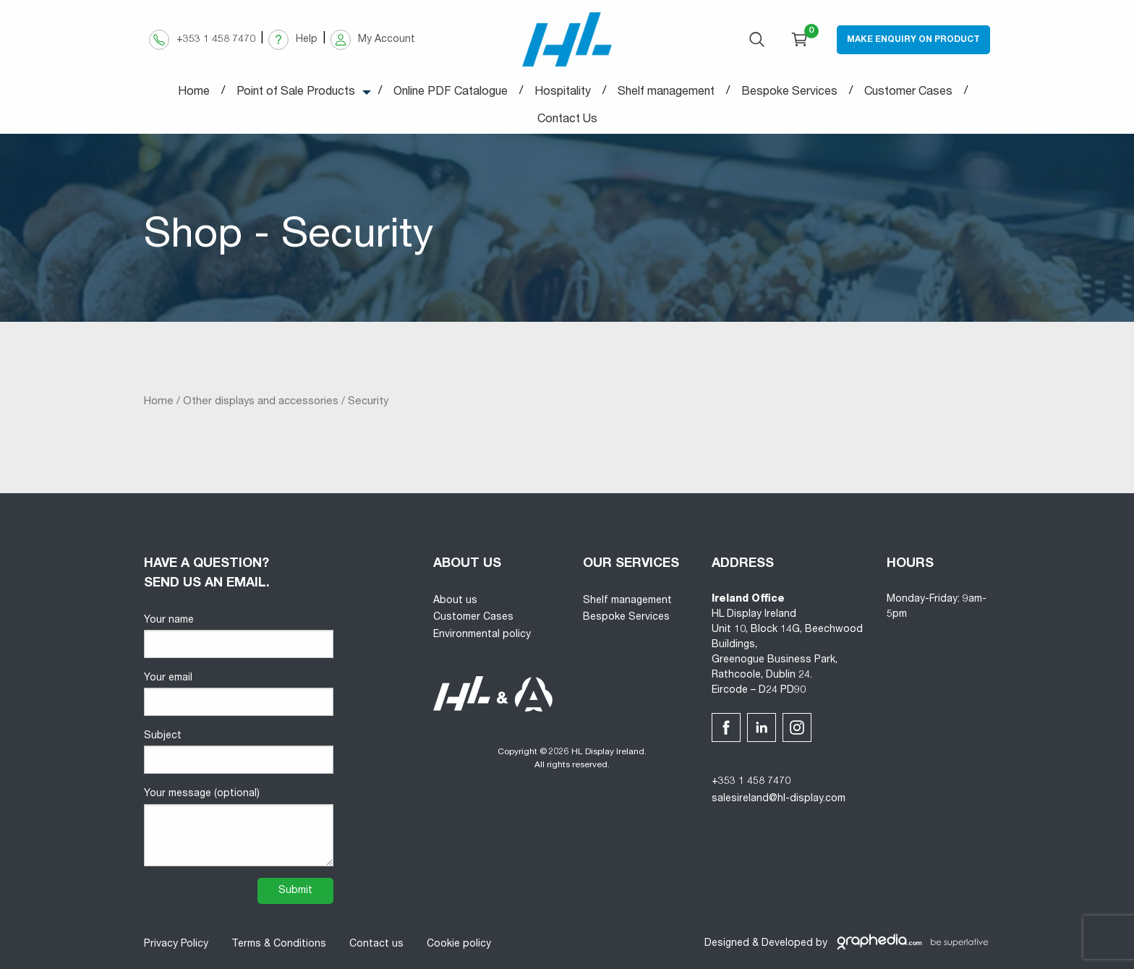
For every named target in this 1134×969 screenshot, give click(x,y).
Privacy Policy (176, 944)
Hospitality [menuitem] (562, 92)
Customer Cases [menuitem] (908, 92)
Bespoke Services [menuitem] (789, 92)
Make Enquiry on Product (913, 39)
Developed (787, 944)
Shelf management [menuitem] (666, 92)
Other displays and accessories (260, 401)
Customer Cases (473, 617)
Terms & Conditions (278, 944)
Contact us (376, 944)
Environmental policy (482, 635)
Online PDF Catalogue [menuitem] (450, 92)
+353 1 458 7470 (751, 782)
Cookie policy (459, 944)
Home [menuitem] (194, 92)
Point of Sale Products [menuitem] (295, 92)
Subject (238, 752)
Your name (238, 636)
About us (455, 601)
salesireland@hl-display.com (778, 799)
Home (159, 401)
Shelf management (627, 601)
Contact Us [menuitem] (567, 120)
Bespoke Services (626, 617)
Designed (726, 944)
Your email (238, 694)
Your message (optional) (238, 827)
